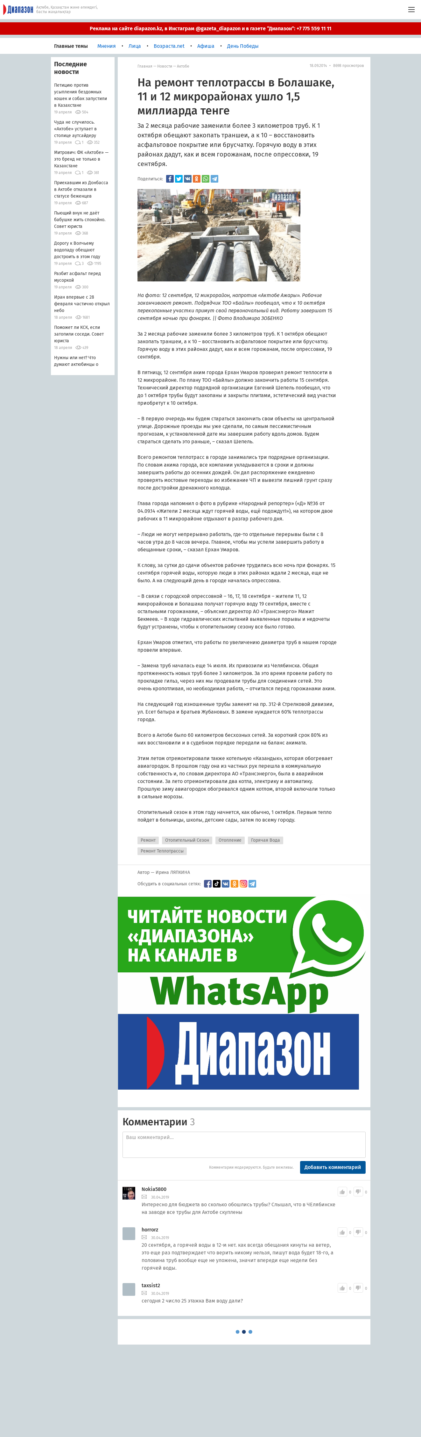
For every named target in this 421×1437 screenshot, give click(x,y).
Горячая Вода (265, 840)
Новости (164, 66)
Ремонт (148, 840)
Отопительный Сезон (187, 840)
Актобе (183, 66)
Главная (144, 66)
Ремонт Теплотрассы (162, 851)
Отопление (230, 840)
